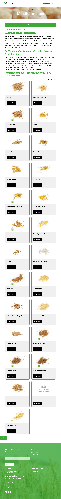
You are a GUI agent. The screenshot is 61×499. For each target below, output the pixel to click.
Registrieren (9, 464)
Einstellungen (34, 460)
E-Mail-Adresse (8, 456)
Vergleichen (11, 103)
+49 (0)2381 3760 (9, 472)
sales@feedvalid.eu (35, 452)
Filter (30, 25)
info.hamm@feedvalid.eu (11, 471)
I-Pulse (11, 487)
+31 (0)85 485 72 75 (36, 471)
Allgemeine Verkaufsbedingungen (13, 478)
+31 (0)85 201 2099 (35, 454)
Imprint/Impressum (9, 485)
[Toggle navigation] (56, 3)
